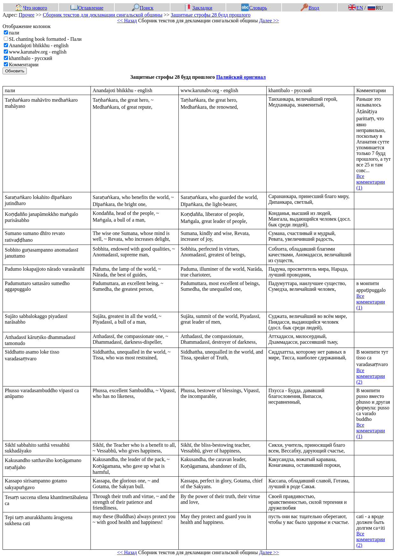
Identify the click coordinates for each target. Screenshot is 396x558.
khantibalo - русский (30, 58)
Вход (309, 8)
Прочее (26, 15)
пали (14, 32)
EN (355, 8)
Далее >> (269, 20)
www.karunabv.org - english (38, 52)
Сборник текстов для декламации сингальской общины (102, 15)
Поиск (143, 8)
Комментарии (24, 64)
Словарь (254, 8)
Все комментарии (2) (370, 376)
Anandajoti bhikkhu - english (38, 45)
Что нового (31, 8)
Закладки (198, 8)
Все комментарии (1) (370, 181)
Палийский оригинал (241, 77)
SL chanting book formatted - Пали (45, 39)
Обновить (14, 71)
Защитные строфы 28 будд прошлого (211, 15)
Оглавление (87, 8)
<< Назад (127, 20)
